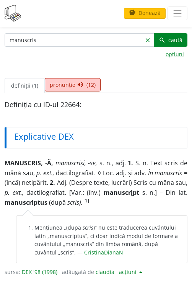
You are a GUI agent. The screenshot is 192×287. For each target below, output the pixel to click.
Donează (145, 12)
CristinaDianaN (103, 252)
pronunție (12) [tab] (73, 84)
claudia (105, 272)
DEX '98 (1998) (39, 272)
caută (170, 40)
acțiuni (128, 272)
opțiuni (175, 54)
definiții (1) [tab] (24, 85)
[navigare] (177, 13)
